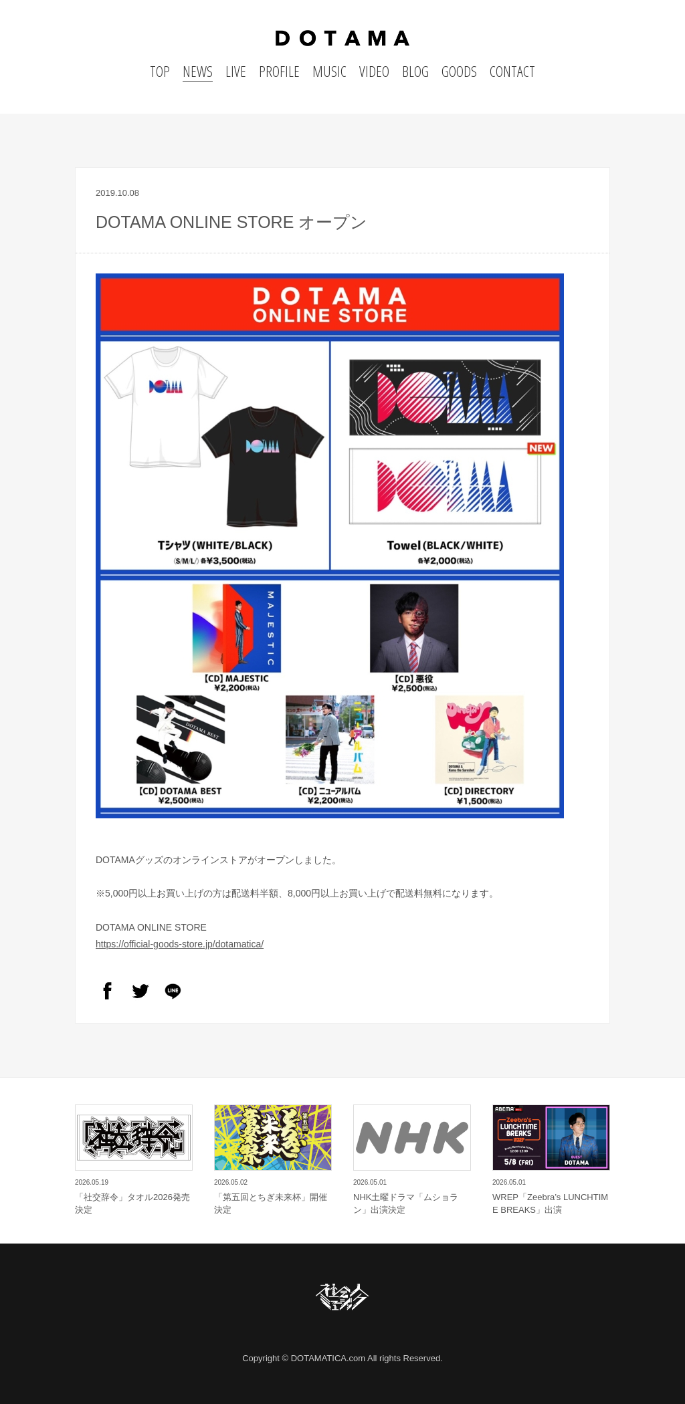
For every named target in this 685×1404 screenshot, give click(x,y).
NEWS (198, 71)
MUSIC (329, 71)
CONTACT (512, 71)
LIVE (235, 71)
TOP (160, 71)
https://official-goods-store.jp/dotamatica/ (180, 944)
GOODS (459, 71)
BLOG (415, 71)
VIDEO (374, 71)
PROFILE (279, 71)
